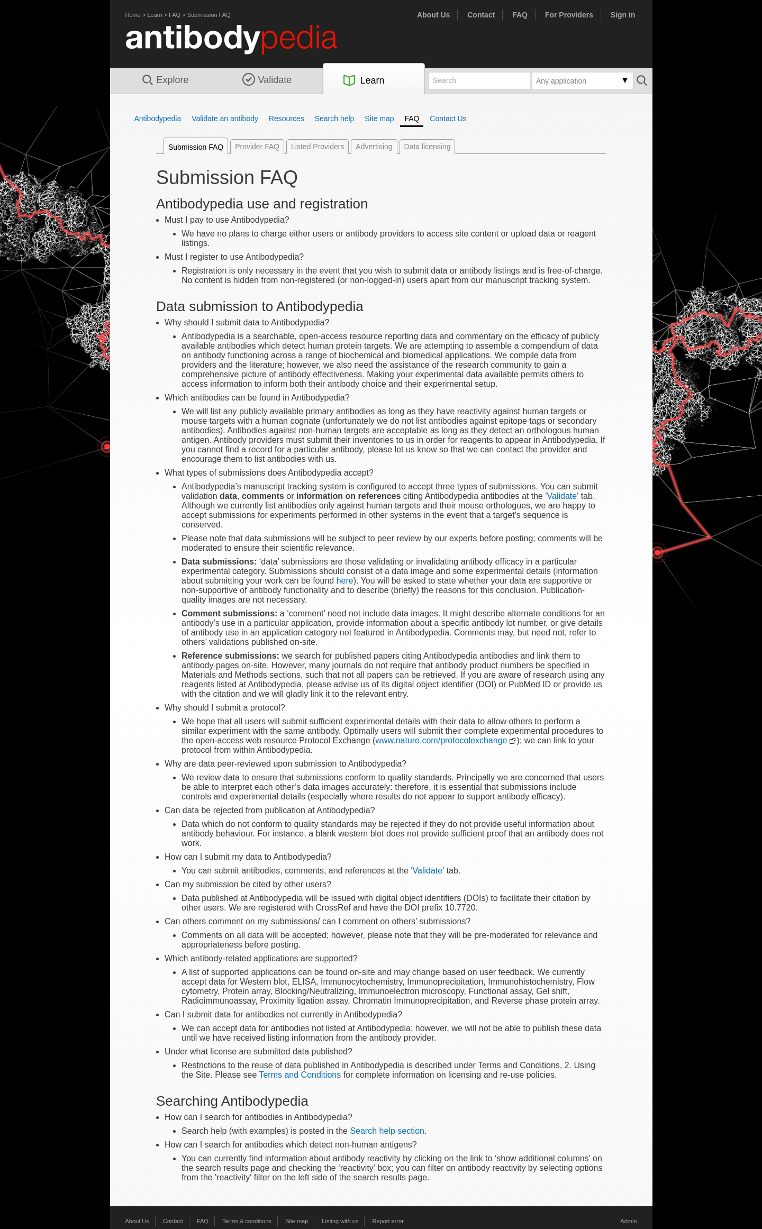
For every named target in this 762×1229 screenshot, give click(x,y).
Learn (154, 15)
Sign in (623, 15)
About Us (433, 15)
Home (133, 15)
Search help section (387, 1130)
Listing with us (340, 1221)
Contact (481, 15)
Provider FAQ (257, 146)
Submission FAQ (209, 15)
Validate (267, 80)
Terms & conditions (246, 1221)
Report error (388, 1221)
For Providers (569, 15)
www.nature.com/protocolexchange (441, 740)
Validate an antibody (225, 118)
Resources (286, 118)
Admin (628, 1221)
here (345, 580)
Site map (379, 118)
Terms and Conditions (300, 1074)
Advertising (374, 146)
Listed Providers (317, 146)
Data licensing (427, 146)
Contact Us (448, 118)
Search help (335, 118)
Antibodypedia (158, 118)
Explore (165, 80)
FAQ (174, 15)
